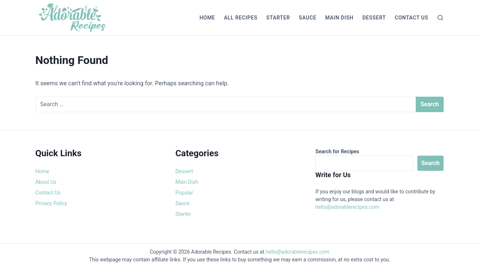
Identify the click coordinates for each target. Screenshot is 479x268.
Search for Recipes (337, 151)
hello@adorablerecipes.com (347, 207)
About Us (45, 182)
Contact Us (411, 18)
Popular (184, 193)
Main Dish (339, 18)
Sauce (307, 18)
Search (430, 163)
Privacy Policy (51, 203)
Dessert (374, 18)
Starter (278, 18)
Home (207, 18)
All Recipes (241, 18)
